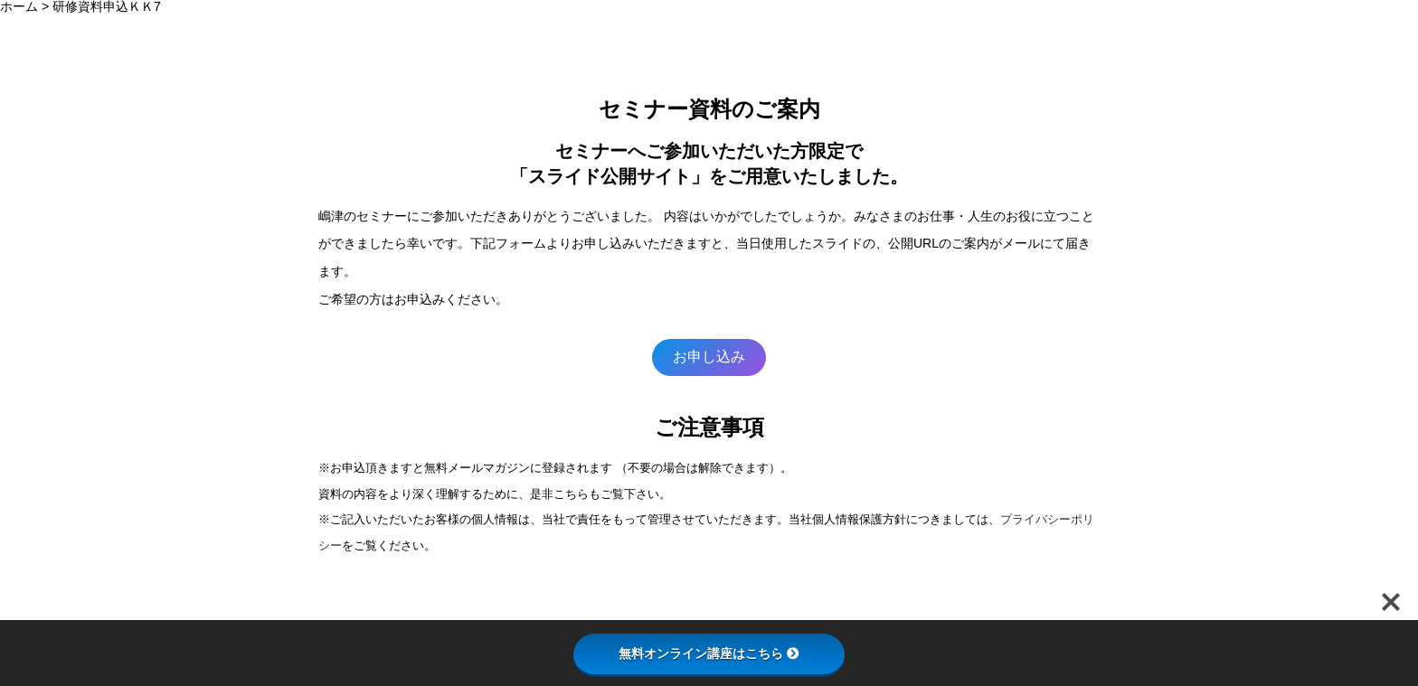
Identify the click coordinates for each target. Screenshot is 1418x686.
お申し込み (709, 356)
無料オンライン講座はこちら (709, 653)
